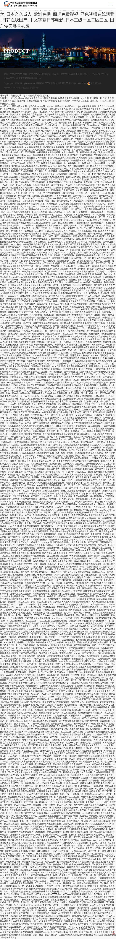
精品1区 (98, 502)
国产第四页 (70, 112)
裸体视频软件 (86, 155)
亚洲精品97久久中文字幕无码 (80, 672)
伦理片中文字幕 (29, 114)
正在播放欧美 (24, 404)
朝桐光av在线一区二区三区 (28, 382)
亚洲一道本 (107, 810)
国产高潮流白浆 (71, 372)
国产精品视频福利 (37, 469)
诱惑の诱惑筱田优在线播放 (58, 133)
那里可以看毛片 (61, 778)
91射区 (40, 250)
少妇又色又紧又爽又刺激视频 (61, 158)
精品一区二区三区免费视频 (34, 745)
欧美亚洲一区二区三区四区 (60, 548)
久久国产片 (76, 799)
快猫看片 (63, 301)
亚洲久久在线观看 (42, 223)
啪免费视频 (60, 577)
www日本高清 (7, 502)
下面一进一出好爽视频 (30, 821)
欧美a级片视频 (94, 236)
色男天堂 (22, 415)
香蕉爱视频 (101, 133)
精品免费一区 (88, 266)
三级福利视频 (49, 607)
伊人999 (91, 477)
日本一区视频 (53, 309)
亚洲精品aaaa (93, 648)
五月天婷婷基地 (34, 217)
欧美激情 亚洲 (29, 250)
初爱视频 (57, 307)
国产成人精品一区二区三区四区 (21, 152)
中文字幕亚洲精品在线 (25, 623)
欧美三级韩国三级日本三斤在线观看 (62, 567)
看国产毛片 (92, 160)
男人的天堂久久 (29, 474)
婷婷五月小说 (86, 783)
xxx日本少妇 (11, 675)
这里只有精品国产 (25, 188)
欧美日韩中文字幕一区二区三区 (49, 905)
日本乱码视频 (51, 171)
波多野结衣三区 (67, 550)
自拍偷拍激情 (71, 296)
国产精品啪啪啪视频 (75, 147)
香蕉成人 (103, 550)
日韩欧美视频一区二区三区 (75, 193)
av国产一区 (74, 266)
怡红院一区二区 (72, 380)
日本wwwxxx (25, 155)
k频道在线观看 (8, 937)
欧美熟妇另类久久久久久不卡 (50, 282)
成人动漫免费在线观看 (35, 141)
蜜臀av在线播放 (74, 320)
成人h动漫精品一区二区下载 (62, 212)
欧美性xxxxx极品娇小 (24, 225)
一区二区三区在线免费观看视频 (53, 621)
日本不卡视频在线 (63, 196)
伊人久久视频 (104, 410)
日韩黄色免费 (94, 317)
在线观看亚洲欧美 (61, 160)
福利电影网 (105, 821)
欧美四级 (35, 396)
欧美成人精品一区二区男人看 (41, 388)
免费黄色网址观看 (40, 531)
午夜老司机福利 (101, 155)
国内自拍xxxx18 (42, 932)
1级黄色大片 (87, 380)
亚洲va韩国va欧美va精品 (67, 816)
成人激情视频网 (93, 729)
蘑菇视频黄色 (87, 442)
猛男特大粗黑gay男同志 (97, 683)
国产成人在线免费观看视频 (23, 548)
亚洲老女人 (17, 206)
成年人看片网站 (38, 428)
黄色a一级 (59, 374)
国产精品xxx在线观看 (90, 128)
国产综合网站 (7, 328)
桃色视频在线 (35, 607)
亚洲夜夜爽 (73, 531)
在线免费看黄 (68, 640)
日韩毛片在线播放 (9, 120)
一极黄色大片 (55, 572)
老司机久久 (96, 120)
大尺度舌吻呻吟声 (76, 650)
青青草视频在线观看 (57, 897)
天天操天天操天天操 (44, 169)
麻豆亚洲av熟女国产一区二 (25, 112)
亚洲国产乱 (75, 250)
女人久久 (106, 872)
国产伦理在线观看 (41, 423)
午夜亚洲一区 (73, 908)
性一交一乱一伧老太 (53, 583)
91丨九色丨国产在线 (32, 523)
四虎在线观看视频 (57, 539)
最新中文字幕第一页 (79, 117)
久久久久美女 (107, 648)
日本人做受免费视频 (58, 109)
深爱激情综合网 (106, 160)
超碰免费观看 (39, 502)
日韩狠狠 (25, 510)
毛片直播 (109, 678)
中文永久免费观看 (51, 659)
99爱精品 (5, 442)
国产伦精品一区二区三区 (35, 881)
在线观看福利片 (49, 412)
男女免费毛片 (30, 374)
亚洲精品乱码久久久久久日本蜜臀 (30, 166)
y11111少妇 (101, 802)
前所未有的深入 (64, 201)
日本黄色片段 (40, 242)
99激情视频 (38, 277)
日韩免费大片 (109, 502)
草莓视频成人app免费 (81, 150)
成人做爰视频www (27, 916)
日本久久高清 (23, 567)
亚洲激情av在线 (78, 160)
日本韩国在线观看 (80, 404)
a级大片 (19, 374)
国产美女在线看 (85, 772)
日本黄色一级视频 (31, 228)
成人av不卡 (81, 336)
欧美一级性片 (10, 461)
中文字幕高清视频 (18, 726)
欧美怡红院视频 (63, 315)
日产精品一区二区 (83, 428)
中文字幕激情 (6, 591)
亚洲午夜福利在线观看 (99, 556)
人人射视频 (93, 916)
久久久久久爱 (32, 780)
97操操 (27, 439)
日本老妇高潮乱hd (67, 407)
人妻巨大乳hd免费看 (61, 512)
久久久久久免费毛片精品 (12, 420)
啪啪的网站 (102, 372)
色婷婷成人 (78, 661)
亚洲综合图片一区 (99, 223)
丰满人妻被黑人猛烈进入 (80, 412)
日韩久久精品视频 (36, 732)
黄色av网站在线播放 (36, 347)
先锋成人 (4, 810)
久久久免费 (62, 461)
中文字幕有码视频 (47, 726)
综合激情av (102, 694)
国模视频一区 (68, 599)
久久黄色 (65, 431)
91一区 (70, 209)
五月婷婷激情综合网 (10, 339)
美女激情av (31, 285)
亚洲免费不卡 (93, 350)
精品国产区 (46, 580)
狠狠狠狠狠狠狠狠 (104, 144)
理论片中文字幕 (22, 694)
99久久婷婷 (84, 761)
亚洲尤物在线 (95, 366)
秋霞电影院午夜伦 (79, 637)
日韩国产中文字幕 (35, 350)
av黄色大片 (80, 918)
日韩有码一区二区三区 (80, 174)
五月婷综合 (29, 472)
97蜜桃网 (62, 412)
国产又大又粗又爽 (16, 772)
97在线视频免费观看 (28, 499)
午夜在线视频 (54, 881)
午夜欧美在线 (89, 569)
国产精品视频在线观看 (53, 434)
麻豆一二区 (67, 480)
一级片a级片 (24, 396)
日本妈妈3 (38, 410)
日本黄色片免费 (106, 575)
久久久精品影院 (82, 361)
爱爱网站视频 (11, 799)
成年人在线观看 (82, 309)
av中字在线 (76, 591)
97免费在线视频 (104, 891)
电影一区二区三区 (14, 160)
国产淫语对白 (23, 182)
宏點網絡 (25, 87)
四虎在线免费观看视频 (70, 456)
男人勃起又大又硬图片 (100, 252)
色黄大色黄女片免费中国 (59, 150)
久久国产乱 (96, 534)
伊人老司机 (72, 539)
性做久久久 (50, 363)
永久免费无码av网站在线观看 (28, 234)
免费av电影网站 (81, 496)
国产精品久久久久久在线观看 (30, 453)
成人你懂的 (36, 759)
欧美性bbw (88, 123)
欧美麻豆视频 (47, 396)
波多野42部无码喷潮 (93, 206)
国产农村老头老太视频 (54, 147)
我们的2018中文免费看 (93, 493)
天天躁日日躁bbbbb (87, 518)
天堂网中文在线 (56, 239)
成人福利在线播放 (33, 263)
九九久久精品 (83, 171)
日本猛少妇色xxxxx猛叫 (56, 125)
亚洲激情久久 (92, 147)
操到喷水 (55, 293)
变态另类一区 (52, 299)
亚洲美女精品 (11, 155)
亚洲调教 (41, 548)
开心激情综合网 (38, 106)
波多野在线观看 (50, 661)
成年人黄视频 (91, 583)
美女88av (46, 629)
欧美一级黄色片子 (62, 875)
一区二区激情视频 (63, 526)
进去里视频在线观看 (68, 204)
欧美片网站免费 (79, 916)
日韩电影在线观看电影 (25, 317)
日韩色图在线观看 (27, 380)
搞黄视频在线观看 (82, 215)
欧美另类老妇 (14, 474)
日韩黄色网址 (96, 488)
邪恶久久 (29, 829)
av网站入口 (41, 648)
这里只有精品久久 (49, 204)
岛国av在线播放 (45, 569)
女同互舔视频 (63, 353)
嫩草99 (48, 883)
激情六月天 (70, 642)
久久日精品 (101, 109)
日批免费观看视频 (97, 304)
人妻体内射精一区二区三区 (96, 715)
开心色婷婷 (101, 596)
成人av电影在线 (60, 610)
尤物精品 (68, 215)
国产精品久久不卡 (21, 707)
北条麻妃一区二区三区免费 (69, 388)
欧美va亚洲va (51, 274)
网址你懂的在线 (102, 696)
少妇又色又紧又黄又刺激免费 (70, 131)
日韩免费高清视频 (102, 772)
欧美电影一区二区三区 (102, 791)
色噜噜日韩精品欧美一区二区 (99, 794)
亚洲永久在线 (93, 244)
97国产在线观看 (15, 472)
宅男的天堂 (105, 718)
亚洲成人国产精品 (16, 767)
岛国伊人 (107, 220)
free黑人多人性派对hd (28, 680)
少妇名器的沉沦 (13, 123)
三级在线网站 (53, 347)
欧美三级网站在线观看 (14, 204)
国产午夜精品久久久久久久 (55, 553)
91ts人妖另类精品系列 (14, 642)
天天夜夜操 (94, 780)
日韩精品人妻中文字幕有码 (51, 296)
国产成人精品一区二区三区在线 (96, 393)
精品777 (26, 872)
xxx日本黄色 (6, 323)
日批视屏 (59, 705)
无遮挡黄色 (80, 678)
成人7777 (68, 613)
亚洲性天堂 (109, 228)
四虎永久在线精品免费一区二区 (22, 293)
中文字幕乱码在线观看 (65, 290)
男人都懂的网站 (97, 496)
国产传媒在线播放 (76, 166)
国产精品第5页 (74, 667)
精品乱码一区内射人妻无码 (62, 499)
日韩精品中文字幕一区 (77, 242)
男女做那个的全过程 (82, 382)
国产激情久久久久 (76, 136)
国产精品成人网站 (68, 323)
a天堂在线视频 (25, 242)
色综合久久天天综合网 (87, 550)
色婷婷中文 (105, 385)
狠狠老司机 (100, 266)
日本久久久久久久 (49, 872)
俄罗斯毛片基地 (31, 678)
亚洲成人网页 (66, 496)
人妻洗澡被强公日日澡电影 (96, 388)
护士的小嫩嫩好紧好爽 (80, 864)
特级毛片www (57, 217)
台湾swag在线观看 (38, 867)
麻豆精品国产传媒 (21, 428)
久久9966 (93, 196)
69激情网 (110, 496)
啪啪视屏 (41, 342)
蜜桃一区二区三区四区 (90, 296)
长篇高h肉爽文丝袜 (84, 469)
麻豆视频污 (45, 678)
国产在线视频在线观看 (82, 423)
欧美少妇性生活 (7, 236)
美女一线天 (48, 236)
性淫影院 (82, 867)
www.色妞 (52, 166)
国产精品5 (53, 456)
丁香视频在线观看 (59, 117)
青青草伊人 (72, 867)
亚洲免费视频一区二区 (97, 188)
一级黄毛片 (94, 193)
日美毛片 (24, 334)
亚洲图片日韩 (33, 163)
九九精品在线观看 (100, 734)
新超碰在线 (90, 445)
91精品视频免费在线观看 (49, 152)
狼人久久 (43, 112)
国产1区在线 (77, 326)
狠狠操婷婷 (23, 637)
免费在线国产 (23, 236)
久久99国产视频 (76, 900)
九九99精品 (56, 369)
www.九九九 (66, 252)
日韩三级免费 (89, 610)
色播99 (72, 269)
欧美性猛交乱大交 (35, 133)
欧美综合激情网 (80, 829)
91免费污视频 (24, 144)
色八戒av (51, 502)
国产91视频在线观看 (84, 144)
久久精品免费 (36, 315)
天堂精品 (39, 231)
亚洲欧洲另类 (83, 223)
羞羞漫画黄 (42, 304)
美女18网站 (36, 491)
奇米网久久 (108, 534)
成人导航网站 (64, 404)
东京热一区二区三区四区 (73, 848)
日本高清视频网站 (68, 826)
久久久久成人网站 (69, 474)
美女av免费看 (90, 320)
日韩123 (64, 870)
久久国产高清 (101, 131)
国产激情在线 (65, 123)
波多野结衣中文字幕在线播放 (28, 209)
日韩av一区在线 (42, 266)
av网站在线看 (108, 336)
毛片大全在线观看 (37, 845)
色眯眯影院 (77, 845)
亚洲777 (46, 217)
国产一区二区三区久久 (21, 185)
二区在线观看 (89, 301)
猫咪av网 (31, 921)
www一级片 (59, 575)
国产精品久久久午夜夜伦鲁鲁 (100, 166)
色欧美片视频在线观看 (95, 209)
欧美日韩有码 (26, 905)
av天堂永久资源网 (33, 147)
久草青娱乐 (108, 418)
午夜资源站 (21, 358)
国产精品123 (30, 669)
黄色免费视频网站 (87, 826)
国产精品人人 (24, 461)
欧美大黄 (20, 347)
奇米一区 (22, 450)
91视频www (97, 737)
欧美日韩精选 (67, 710)
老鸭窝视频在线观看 (80, 120)
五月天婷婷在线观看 (85, 640)
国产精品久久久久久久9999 (66, 707)
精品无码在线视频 (31, 136)
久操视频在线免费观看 (56, 447)
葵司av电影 (17, 131)
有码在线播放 (10, 734)
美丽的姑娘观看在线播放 (89, 872)
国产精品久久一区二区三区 (73, 299)
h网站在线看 (103, 504)
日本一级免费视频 (23, 502)
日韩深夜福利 (68, 255)
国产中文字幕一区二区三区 (87, 613)
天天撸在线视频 (45, 374)
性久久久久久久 (77, 623)
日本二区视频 (7, 382)
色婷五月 (20, 363)
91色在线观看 (43, 851)
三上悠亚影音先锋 (72, 399)
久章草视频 (104, 558)
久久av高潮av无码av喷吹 (82, 502)
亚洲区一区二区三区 (30, 193)
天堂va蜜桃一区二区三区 (51, 215)
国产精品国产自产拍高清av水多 (32, 702)
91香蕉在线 (108, 185)
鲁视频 (37, 599)
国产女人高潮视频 (57, 320)
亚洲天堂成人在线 (101, 434)
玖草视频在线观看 (95, 453)
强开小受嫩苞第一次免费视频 (71, 188)
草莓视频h (76, 856)
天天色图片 (82, 158)
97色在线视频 (75, 461)
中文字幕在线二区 (77, 125)
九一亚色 (83, 293)
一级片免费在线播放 (51, 599)
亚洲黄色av (11, 198)
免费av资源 (89, 377)
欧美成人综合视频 (50, 794)
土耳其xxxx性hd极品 (96, 778)
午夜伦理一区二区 (59, 266)
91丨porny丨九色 (20, 607)
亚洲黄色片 (109, 234)
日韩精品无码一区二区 (21, 423)
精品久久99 (81, 472)
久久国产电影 (41, 320)
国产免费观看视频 (25, 534)
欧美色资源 (34, 128)
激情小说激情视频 (59, 174)
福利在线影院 (91, 575)
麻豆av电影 (25, 393)
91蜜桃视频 (41, 377)
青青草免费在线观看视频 (13, 504)
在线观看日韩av (70, 504)
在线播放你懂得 (42, 848)
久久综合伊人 (30, 160)
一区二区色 (50, 588)
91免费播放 (49, 250)
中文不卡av (5, 106)
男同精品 (85, 114)
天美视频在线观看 (41, 591)
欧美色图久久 (63, 261)
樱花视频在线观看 (44, 225)
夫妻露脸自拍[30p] (69, 293)
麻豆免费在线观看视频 (30, 120)
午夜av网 (58, 225)
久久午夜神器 (47, 290)
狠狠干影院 (60, 453)
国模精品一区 (61, 169)
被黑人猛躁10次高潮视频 (77, 905)
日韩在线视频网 (104, 826)
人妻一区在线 (96, 117)
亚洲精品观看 (76, 182)
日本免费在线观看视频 (80, 169)
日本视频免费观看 (43, 269)
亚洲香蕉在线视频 (104, 450)
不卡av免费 (45, 247)
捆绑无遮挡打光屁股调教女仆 (57, 683)
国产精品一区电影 (85, 269)
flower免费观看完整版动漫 (44, 404)
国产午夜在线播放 (64, 634)
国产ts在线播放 (66, 312)
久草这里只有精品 (31, 927)
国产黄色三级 (28, 715)
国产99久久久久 (57, 331)
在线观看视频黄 (58, 114)
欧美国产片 (51, 336)
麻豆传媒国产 (51, 935)
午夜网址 (17, 323)
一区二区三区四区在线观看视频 (16, 174)
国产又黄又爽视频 (37, 385)
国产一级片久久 (80, 196)
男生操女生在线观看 (102, 548)
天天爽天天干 (32, 686)
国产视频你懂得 (7, 640)
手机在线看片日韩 (40, 393)
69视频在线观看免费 (34, 125)
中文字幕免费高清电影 (102, 174)
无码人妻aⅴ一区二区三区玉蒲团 (100, 307)
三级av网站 (39, 829)
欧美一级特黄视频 (9, 231)
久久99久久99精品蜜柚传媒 (29, 743)
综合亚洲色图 (74, 913)
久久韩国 (101, 466)
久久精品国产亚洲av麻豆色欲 (71, 726)
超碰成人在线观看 (25, 169)
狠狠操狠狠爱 (71, 705)
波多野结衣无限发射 (30, 418)
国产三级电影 (54, 640)
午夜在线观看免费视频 (97, 331)
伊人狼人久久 (75, 301)
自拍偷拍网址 (7, 488)
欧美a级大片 (51, 829)
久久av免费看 (81, 780)
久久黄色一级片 (108, 171)
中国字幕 (93, 558)
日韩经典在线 (55, 464)
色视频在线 (99, 423)
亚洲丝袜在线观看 (43, 764)
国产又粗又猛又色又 (97, 179)
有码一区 (72, 350)
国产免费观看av (29, 537)
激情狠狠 (97, 342)
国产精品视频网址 (62, 542)
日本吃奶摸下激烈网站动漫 (31, 588)
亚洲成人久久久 (96, 212)
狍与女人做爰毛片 (41, 174)
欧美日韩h (27, 659)
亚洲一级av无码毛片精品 (83, 133)
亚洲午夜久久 (99, 323)
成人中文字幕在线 (55, 106)
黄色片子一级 (51, 271)
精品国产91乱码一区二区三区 (60, 334)
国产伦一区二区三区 (40, 117)
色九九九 (108, 274)
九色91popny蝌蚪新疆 (59, 304)
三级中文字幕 (51, 301)
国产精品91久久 (100, 753)
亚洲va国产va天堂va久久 (56, 231)
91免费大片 (90, 921)
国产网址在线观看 (67, 263)
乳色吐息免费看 (37, 334)
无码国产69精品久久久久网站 (88, 889)
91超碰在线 (49, 315)
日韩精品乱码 (43, 916)
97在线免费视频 (38, 182)
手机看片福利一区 (72, 163)
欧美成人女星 (25, 613)
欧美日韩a (13, 558)
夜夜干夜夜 (105, 353)
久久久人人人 (104, 231)
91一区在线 (86, 342)
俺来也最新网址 (108, 334)
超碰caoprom (67, 521)
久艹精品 (111, 209)
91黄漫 (52, 910)
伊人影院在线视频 (78, 556)
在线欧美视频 (20, 556)
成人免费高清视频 (99, 114)
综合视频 (41, 656)
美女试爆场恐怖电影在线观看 (75, 458)
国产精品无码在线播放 (99, 258)
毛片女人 (22, 458)
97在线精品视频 (13, 862)
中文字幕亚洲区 (83, 753)
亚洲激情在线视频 (33, 434)
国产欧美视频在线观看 (92, 399)
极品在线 (77, 123)
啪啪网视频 (36, 553)
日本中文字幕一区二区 (62, 185)
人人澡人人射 (100, 507)
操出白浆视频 (51, 450)
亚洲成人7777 (52, 244)
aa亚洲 (109, 345)
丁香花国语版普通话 (36, 767)
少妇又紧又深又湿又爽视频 (72, 244)
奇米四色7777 (39, 139)
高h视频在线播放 (79, 558)
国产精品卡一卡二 (99, 604)
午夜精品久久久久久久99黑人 (60, 144)
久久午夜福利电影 (33, 604)
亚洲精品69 (69, 583)
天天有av (35, 872)
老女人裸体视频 (81, 252)
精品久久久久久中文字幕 (78, 483)
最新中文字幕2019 (29, 775)
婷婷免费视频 (79, 236)
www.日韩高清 (21, 889)
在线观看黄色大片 (9, 499)
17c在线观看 (23, 212)
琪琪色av (82, 881)
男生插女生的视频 (91, 177)
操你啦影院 (86, 740)
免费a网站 (70, 239)
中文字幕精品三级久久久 (63, 699)
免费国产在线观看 (16, 686)
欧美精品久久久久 (106, 854)
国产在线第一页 (40, 252)
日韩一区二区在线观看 (76, 878)
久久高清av (101, 271)
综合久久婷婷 (23, 837)
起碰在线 (28, 447)
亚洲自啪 (85, 913)
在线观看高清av (54, 139)
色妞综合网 (94, 334)
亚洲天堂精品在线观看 (37, 239)
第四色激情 (94, 293)
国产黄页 (22, 412)
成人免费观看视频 (51, 339)
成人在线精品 (77, 377)
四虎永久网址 (16, 261)
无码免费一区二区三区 (12, 336)
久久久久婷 (46, 542)
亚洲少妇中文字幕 (27, 813)
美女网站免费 (53, 469)
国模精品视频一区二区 (95, 217)
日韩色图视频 (67, 469)
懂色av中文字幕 (34, 918)
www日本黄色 (88, 813)
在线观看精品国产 (81, 534)
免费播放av (92, 299)
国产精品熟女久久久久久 (93, 932)
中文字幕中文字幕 (88, 106)
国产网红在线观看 (59, 206)
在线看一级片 (63, 363)
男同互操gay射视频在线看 (88, 255)
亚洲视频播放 (12, 345)
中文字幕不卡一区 (45, 715)
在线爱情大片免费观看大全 (82, 109)
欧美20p (108, 239)
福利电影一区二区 (87, 705)
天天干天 (76, 737)
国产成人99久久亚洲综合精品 (65, 629)
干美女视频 (46, 477)
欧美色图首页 (76, 748)
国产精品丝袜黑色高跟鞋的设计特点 (91, 805)
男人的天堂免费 (15, 691)
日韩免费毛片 (33, 290)
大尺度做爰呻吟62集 (98, 829)
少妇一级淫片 (24, 466)
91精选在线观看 (60, 269)
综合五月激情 (45, 713)
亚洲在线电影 (62, 623)
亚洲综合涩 (75, 932)
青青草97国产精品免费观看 (84, 515)
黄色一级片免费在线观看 (74, 648)
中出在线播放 (16, 826)
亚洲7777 (81, 350)
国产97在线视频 (95, 234)
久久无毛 (87, 280)
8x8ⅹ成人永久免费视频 (15, 353)
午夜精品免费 (18, 372)
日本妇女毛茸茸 (58, 913)
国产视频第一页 (87, 372)
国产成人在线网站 (39, 572)
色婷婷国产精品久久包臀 (86, 510)
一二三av (98, 123)
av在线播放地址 (74, 569)
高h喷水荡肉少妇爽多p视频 (76, 832)
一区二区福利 (104, 363)
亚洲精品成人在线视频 (21, 594)
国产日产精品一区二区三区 (87, 634)
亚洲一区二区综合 (105, 377)
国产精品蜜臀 (53, 361)
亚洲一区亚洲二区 (89, 675)
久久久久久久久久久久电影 (54, 650)
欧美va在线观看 (31, 826)
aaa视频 (32, 480)
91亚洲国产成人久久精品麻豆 (26, 542)
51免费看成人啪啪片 (49, 653)
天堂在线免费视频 (43, 585)
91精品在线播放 (85, 756)
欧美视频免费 (61, 345)
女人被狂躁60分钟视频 (11, 650)
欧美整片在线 (75, 280)
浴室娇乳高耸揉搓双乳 (33, 244)
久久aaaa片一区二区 (35, 835)
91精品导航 (29, 648)
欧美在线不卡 (100, 759)
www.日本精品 (34, 629)
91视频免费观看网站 (87, 713)
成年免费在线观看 (67, 721)
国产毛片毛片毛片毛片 (37, 856)
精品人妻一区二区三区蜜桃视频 (79, 225)
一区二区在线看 (85, 369)
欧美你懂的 (91, 659)
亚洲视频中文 (43, 699)
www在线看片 (56, 439)
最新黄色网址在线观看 (54, 177)
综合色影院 (36, 610)
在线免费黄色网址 (16, 282)
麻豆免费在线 (67, 780)
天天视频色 (73, 128)
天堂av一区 (33, 580)
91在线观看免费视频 (38, 539)
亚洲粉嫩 (92, 521)
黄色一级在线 (68, 152)
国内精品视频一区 (101, 382)
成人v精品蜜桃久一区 (47, 179)
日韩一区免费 (18, 133)
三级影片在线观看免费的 (86, 480)
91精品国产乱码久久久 (21, 437)
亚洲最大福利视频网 (36, 361)
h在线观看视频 (19, 921)
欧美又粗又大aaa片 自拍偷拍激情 (28, 843)
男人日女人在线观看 (36, 288)
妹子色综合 (108, 637)
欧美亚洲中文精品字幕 (14, 217)
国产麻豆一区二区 (41, 748)
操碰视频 (83, 204)
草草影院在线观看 (9, 177)
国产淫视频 (24, 913)
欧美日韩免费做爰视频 (104, 347)
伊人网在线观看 (84, 112)
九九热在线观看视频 (25, 488)
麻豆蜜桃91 (84, 734)
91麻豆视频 (31, 667)
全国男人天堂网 (79, 851)
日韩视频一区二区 (21, 491)
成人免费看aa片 (7, 545)
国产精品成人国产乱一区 (12, 783)
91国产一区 (92, 918)
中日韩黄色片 (23, 117)
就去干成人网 (72, 743)
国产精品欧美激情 (67, 772)
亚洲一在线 (41, 900)
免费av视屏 (43, 114)
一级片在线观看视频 (51, 193)
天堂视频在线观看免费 (102, 361)
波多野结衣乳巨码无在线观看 (66, 740)
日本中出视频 (55, 745)
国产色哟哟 (110, 453)
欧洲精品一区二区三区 (47, 691)
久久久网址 (54, 252)
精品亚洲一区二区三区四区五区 (82, 410)
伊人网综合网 (33, 204)
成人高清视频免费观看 (93, 667)
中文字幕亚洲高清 (23, 748)
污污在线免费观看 (94, 894)
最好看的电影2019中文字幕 (21, 312)
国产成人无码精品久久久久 (88, 312)
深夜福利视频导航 (77, 621)
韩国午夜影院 (99, 412)
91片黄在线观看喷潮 (41, 366)
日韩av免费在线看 (28, 296)
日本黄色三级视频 (39, 109)
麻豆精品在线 (96, 523)
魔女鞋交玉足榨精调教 (48, 317)
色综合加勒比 (73, 114)
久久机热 (39, 171)
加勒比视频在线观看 (61, 916)
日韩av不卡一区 (15, 439)
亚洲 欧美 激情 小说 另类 (74, 529)
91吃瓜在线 (29, 377)
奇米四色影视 (95, 418)
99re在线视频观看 (46, 353)
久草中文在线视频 (79, 261)
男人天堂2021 (12, 418)
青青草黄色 (44, 293)
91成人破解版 (80, 277)
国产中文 (79, 209)
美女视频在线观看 (9, 916)
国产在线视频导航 (67, 854)
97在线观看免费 (11, 529)
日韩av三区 (76, 353)
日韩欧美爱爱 (62, 120)
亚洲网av (95, 309)
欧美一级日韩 (40, 564)
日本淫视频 (58, 764)
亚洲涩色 (70, 472)
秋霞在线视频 (39, 688)
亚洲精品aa (93, 328)
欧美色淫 (98, 228)
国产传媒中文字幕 (16, 290)
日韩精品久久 (10, 196)
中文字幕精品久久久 (75, 198)
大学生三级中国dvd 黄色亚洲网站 (26, 789)
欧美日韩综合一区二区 (14, 705)
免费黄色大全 (32, 504)
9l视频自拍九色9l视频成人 (78, 786)
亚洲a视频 (55, 190)
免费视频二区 (95, 277)
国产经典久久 (76, 206)
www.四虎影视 (58, 366)
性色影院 (18, 669)
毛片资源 (104, 355)
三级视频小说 (77, 794)
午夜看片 (88, 315)
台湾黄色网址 (59, 585)
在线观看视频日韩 (23, 561)
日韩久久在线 (59, 228)
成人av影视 (47, 759)
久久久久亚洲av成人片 (61, 537)
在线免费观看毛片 (62, 326)
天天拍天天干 (30, 261)
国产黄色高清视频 (74, 217)
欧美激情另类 (6, 350)
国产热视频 (43, 537)
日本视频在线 (58, 258)
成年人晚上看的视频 (87, 407)
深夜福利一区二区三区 (70, 437)
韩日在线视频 (95, 242)
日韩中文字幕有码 (100, 680)
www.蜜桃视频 (56, 372)
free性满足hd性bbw (95, 678)
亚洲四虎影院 (16, 434)
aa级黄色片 (108, 447)
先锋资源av (33, 247)
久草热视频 (21, 672)
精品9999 (99, 770)
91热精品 (43, 499)
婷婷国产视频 (10, 144)
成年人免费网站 (102, 615)
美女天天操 (15, 114)
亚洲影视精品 (37, 929)
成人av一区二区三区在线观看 (88, 653)
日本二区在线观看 (94, 136)
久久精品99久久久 (101, 561)
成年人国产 (101, 374)
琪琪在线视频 (66, 653)
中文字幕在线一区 (16, 288)
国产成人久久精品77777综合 (31, 198)
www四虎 (88, 326)
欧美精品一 (76, 431)
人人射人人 (95, 905)
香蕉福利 (77, 580)
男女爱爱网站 (47, 526)
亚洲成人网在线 (73, 177)
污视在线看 (17, 564)
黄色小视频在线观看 (78, 418)
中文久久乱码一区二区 (45, 188)
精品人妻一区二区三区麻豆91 (54, 415)
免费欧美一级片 (15, 141)
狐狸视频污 (73, 155)
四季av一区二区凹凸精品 (12, 575)
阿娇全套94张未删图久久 (42, 426)
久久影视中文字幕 (25, 266)
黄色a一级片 (110, 117)
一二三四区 (45, 512)
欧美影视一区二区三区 (45, 420)
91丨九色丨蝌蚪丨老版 (12, 309)
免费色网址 (86, 437)
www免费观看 (98, 215)
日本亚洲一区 (64, 382)
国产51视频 (9, 569)
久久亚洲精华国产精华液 (87, 607)
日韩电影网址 (45, 160)
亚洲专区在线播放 (58, 531)
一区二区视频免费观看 (25, 645)
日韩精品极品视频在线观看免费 (31, 255)
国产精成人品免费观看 (24, 897)
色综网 (29, 223)
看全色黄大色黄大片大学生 (49, 399)
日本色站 (62, 166)
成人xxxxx (33, 870)
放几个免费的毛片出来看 (69, 493)
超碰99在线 (87, 837)
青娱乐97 (105, 293)
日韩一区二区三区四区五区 (41, 816)
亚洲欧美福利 (41, 878)
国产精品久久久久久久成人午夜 (62, 141)
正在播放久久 (94, 336)
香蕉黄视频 (15, 751)
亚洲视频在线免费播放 (80, 345)
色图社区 (84, 816)
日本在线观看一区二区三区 (19, 410)
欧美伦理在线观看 (67, 274)
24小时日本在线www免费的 (53, 136)
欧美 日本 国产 (50, 445)
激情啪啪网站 (43, 645)
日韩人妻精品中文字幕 (57, 864)
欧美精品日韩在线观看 (57, 767)
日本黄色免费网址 (26, 734)
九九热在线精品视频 (101, 602)
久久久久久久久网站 (68, 271)
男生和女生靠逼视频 (87, 290)
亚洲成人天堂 (86, 474)
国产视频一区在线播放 (25, 304)
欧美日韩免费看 (84, 759)
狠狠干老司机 (85, 323)
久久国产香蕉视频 (41, 185)
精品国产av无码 (36, 450)
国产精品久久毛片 (45, 669)
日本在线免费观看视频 (57, 656)
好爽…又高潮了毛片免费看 (74, 491)
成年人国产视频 (77, 729)
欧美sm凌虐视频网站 (83, 285)
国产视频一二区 (22, 464)
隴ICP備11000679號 (78, 83)
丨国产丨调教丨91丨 (22, 724)
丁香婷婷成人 (67, 361)
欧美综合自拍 (29, 656)
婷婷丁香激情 (50, 410)
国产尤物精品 (76, 626)
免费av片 (75, 442)
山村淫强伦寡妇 (52, 710)
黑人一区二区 (51, 123)
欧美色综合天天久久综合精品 (14, 128)
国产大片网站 (43, 369)
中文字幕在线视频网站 (41, 756)
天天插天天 (52, 428)
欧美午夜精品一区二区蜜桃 (17, 109)
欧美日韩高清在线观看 (27, 550)
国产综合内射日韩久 (102, 169)
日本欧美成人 (80, 317)
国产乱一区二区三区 (80, 680)
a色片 (101, 529)
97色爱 (3, 537)
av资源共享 (82, 212)
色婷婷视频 (15, 854)
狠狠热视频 (80, 453)
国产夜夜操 (17, 599)
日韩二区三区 (66, 317)
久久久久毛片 (20, 258)
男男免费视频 (63, 502)
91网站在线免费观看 (42, 307)
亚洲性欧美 (11, 301)
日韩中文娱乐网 (8, 531)
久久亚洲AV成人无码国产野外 (88, 185)
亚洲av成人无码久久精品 (101, 789)
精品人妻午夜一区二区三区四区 (46, 521)
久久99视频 (74, 393)
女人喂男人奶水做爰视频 (18, 366)
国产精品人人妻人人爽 (104, 594)
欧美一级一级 (90, 875)
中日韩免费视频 (7, 188)
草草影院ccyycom (89, 840)
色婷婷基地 (29, 131)
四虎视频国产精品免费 (88, 721)
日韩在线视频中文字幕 (79, 447)
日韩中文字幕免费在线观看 (46, 323)
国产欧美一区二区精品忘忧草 (18, 805)
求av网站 (109, 493)
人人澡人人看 (105, 510)
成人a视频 (69, 439)
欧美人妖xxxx (88, 163)
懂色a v (109, 748)
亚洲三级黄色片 (17, 667)
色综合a (55, 550)
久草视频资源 (38, 144)
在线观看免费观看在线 (21, 139)
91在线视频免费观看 (58, 900)
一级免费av (20, 158)
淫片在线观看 (74, 577)
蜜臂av (63, 339)
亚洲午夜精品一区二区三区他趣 (92, 263)
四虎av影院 (59, 569)
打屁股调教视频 (11, 399)
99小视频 (21, 361)
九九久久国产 (88, 374)
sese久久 (89, 131)
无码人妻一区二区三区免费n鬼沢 (15, 252)
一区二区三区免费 (39, 212)
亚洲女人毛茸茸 (71, 220)
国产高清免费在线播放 (58, 377)
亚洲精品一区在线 (52, 234)
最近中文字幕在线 (90, 250)
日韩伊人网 (68, 139)
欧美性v (36, 477)
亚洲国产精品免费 (14, 431)
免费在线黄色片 (8, 466)
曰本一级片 (50, 201)
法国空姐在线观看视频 (31, 445)
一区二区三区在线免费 (25, 179)
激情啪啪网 (96, 483)
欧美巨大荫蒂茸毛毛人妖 (38, 190)
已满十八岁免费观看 (77, 426)
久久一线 (47, 789)
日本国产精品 (68, 190)
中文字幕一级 (73, 770)
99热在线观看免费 (82, 561)
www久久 (12, 526)
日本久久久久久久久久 (104, 326)
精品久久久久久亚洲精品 (42, 545)
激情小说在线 (7, 621)
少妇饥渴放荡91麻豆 (89, 385)
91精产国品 (19, 223)
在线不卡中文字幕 (23, 307)
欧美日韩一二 (71, 106)
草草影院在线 (31, 215)
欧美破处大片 (6, 669)
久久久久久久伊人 (98, 204)
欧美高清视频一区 (16, 201)
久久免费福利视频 (9, 664)
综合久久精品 (16, 125)
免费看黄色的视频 (27, 342)
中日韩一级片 (12, 905)
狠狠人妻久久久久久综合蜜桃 (72, 179)
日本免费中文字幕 (69, 347)
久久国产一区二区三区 (58, 564)
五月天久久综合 (97, 632)
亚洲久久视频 (83, 642)
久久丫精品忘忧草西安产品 (31, 301)
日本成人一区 (62, 250)
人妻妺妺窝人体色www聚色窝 (39, 575)
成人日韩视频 (94, 426)
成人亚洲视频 (82, 190)
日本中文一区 (94, 851)
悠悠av (105, 120)
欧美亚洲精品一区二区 (21, 515)
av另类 (11, 158)
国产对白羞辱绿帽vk (68, 734)
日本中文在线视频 (94, 726)
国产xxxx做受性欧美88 (73, 894)
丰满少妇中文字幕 (25, 802)
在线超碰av (60, 426)
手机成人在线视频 (83, 139)
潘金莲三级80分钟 (12, 136)
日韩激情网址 (94, 810)
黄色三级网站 (94, 553)
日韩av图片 (43, 331)
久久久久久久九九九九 (18, 426)
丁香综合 (92, 878)
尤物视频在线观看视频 (43, 196)
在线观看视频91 (87, 271)
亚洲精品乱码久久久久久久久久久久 (94, 691)
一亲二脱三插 (47, 705)
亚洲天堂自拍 (68, 234)
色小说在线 (44, 550)
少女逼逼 (17, 881)
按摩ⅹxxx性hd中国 (72, 718)
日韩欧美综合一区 (41, 594)
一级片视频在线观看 (71, 859)
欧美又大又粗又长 (84, 499)
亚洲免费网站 (35, 889)
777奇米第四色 (76, 870)
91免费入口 (15, 872)
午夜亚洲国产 (80, 521)
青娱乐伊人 (86, 358)
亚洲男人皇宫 (108, 491)
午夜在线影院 (107, 780)
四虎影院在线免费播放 (14, 239)
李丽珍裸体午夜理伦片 (44, 155)
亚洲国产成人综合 (9, 680)
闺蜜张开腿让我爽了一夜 (99, 621)
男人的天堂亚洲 (55, 783)
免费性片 (101, 569)
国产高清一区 (12, 280)
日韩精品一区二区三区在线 (13, 163)
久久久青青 (11, 150)
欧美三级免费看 (84, 594)
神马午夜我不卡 (56, 112)
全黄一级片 (38, 935)
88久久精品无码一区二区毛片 (38, 391)
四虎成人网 (60, 791)
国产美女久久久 (22, 875)
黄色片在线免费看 (12, 740)
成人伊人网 (25, 529)
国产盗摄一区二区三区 (62, 724)
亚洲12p (3, 583)
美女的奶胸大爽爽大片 (91, 220)
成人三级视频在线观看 (41, 326)
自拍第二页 (80, 439)
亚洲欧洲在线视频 (63, 396)
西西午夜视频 (85, 347)
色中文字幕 (52, 437)
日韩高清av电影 (19, 539)
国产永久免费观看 (12, 271)
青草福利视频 (81, 334)
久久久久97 (61, 155)
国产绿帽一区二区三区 (91, 629)
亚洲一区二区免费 (61, 637)
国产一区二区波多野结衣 (64, 223)
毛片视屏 (95, 171)
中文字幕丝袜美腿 (88, 545)
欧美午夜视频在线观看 (99, 158)
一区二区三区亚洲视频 (85, 466)
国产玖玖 (16, 510)
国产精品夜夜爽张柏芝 (50, 664)
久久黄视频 (18, 407)
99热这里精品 (16, 377)
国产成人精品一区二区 (33, 123)
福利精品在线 (108, 653)
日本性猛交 (15, 228)
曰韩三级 (44, 418)
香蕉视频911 (20, 596)
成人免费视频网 (100, 437)
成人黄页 (32, 726)
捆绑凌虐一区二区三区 (37, 372)
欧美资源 (97, 358)
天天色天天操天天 (61, 442)
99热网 (78, 791)
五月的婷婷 (60, 209)
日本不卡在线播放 (14, 391)
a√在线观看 (42, 485)
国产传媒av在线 (66, 428)
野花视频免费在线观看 (25, 791)
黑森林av (97, 112)
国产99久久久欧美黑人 (74, 464)
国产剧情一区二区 (39, 510)
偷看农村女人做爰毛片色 (30, 683)
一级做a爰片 (98, 786)
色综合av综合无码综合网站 (90, 274)
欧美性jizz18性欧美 (55, 198)
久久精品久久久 (49, 382)
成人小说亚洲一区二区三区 (13, 778)
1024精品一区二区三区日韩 (54, 128)
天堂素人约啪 (107, 125)
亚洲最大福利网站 (59, 632)
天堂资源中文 (67, 309)
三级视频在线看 (29, 331)
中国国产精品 (44, 667)
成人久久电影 (106, 583)
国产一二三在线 (8, 212)
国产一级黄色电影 (63, 236)
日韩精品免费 (109, 743)
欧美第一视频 (63, 680)
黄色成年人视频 (85, 141)
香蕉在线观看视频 (90, 353)
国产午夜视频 (26, 345)
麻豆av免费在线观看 (99, 190)
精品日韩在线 (23, 859)
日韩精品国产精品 (21, 572)
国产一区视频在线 (41, 724)
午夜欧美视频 (6, 748)
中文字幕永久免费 (76, 339)
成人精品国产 (51, 929)
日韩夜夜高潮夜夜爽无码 (30, 177)
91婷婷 (97, 315)
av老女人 (40, 407)
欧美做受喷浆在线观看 (57, 182)
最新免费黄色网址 (20, 106)
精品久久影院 (27, 320)
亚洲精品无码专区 (16, 285)
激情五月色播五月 (12, 900)
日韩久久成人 (30, 721)
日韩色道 (62, 410)
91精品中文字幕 (61, 401)
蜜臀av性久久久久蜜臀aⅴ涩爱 (90, 239)
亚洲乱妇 (49, 453)
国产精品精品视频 (37, 556)
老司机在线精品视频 (67, 596)
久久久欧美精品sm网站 (56, 350)
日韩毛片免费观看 (47, 261)
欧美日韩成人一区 (79, 775)
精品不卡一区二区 (82, 548)
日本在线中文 (48, 120)
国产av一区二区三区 (28, 664)
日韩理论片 (46, 228)
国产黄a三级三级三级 (41, 442)
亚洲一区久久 (33, 626)
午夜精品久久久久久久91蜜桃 (83, 231)
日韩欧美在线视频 (100, 642)
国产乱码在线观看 (59, 280)
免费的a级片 (52, 407)
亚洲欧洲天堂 (56, 220)
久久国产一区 (53, 431)
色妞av (104, 724)
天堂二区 (106, 729)
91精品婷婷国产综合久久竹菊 (99, 818)
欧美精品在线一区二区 (26, 569)
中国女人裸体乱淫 (24, 615)
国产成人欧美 (16, 718)
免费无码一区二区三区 (94, 182)
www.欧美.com (103, 163)
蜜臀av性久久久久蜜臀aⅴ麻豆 (59, 277)
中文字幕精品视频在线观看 (86, 883)
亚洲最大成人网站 (9, 613)
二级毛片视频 (92, 198)
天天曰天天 (13, 296)
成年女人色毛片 (105, 320)
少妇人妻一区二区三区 (100, 261)
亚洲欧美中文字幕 (58, 418)
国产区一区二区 (44, 807)
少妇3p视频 (48, 209)
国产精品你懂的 (8, 702)
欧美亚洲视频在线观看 (52, 163)
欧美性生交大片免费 (37, 158)
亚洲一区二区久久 (16, 190)
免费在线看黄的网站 (102, 764)
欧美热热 (37, 661)
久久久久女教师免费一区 (44, 461)
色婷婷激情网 (76, 401)
